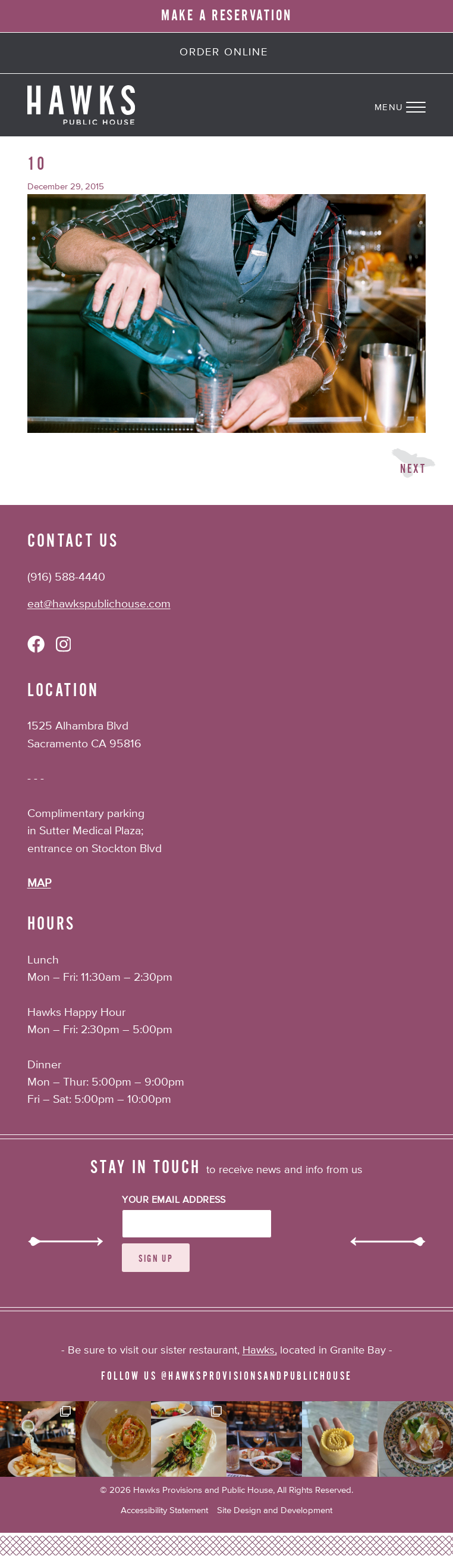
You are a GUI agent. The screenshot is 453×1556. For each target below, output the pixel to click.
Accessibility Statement (164, 1510)
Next (413, 469)
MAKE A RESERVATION (226, 15)
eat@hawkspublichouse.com (99, 604)
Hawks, (260, 1350)
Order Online (224, 52)
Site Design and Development (274, 1510)
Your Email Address (174, 1200)
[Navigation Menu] (414, 105)
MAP (39, 883)
